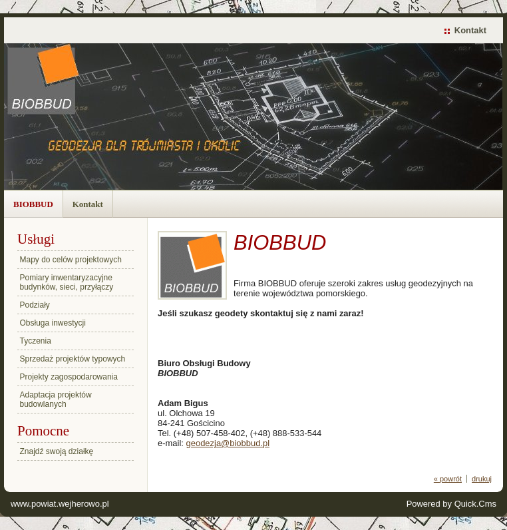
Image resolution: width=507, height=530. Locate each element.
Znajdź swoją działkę (57, 451)
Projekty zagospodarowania (69, 377)
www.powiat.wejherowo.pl (60, 504)
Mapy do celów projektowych (71, 259)
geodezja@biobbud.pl (228, 443)
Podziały (35, 305)
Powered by (451, 504)
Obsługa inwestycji (53, 323)
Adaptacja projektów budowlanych (56, 399)
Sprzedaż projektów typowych (73, 359)
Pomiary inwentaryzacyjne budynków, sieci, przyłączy (67, 282)
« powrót (448, 479)
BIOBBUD (33, 204)
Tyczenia (35, 341)
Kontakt (470, 30)
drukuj (482, 479)
